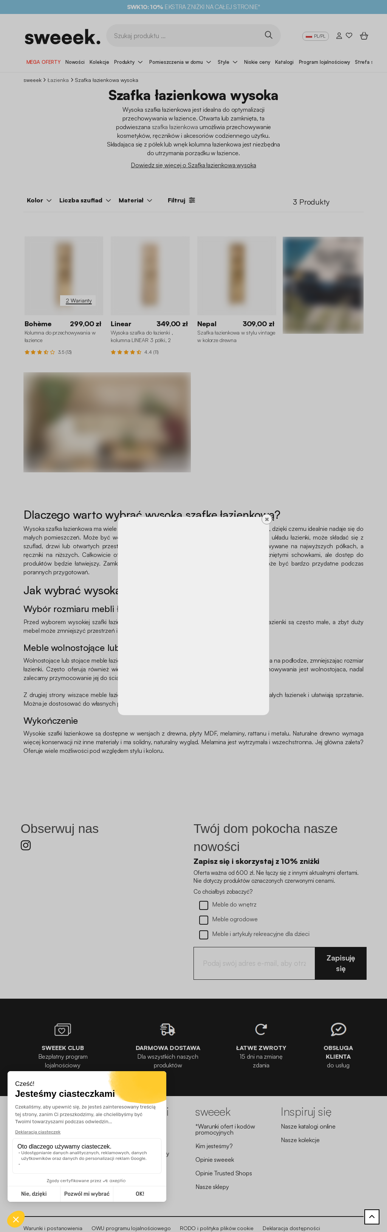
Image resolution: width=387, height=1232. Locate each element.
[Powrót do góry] (371, 1216)
